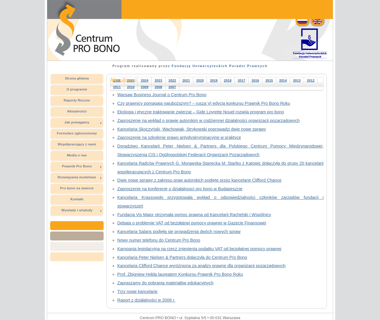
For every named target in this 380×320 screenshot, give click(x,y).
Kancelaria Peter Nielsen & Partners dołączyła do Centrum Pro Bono (182, 257)
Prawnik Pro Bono (82, 166)
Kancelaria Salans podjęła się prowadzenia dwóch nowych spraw (178, 231)
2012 (311, 80)
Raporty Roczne (77, 100)
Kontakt (76, 199)
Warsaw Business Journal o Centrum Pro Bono (161, 94)
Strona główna (77, 78)
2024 (144, 80)
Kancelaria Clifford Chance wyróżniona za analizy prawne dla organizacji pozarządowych (201, 265)
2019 (214, 80)
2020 (200, 80)
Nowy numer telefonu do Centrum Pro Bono (158, 240)
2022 (172, 80)
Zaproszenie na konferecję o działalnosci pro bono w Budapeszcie (180, 188)
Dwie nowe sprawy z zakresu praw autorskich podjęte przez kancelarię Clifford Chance (199, 180)
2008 (158, 87)
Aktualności (77, 111)
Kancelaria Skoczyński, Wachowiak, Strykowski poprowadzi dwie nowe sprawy (191, 129)
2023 (158, 80)
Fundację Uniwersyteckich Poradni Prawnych (219, 66)
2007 (172, 87)
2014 (283, 80)
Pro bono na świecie (77, 188)
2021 (186, 80)
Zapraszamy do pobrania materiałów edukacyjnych (165, 283)
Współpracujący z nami (77, 144)
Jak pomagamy (83, 122)
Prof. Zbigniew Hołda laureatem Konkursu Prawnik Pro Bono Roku (180, 274)
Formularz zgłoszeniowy (77, 133)
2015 (269, 80)
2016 (255, 80)
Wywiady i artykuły (81, 210)
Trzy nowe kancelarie (137, 291)
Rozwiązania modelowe (80, 177)
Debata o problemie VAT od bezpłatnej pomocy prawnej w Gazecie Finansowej (191, 223)
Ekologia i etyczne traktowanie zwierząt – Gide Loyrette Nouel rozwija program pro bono (200, 112)
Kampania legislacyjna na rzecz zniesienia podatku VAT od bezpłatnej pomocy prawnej (199, 248)
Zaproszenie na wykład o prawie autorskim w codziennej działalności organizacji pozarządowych (208, 120)
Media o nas (77, 155)
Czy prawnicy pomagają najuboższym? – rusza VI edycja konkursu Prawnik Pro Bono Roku (203, 103)
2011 (117, 87)
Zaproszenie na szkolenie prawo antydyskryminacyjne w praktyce (179, 137)
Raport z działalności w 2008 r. (146, 300)
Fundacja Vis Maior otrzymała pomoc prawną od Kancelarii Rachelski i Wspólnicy (194, 214)
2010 (131, 87)
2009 (144, 87)
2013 (297, 80)
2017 (242, 80)
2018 (228, 80)
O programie (76, 89)
